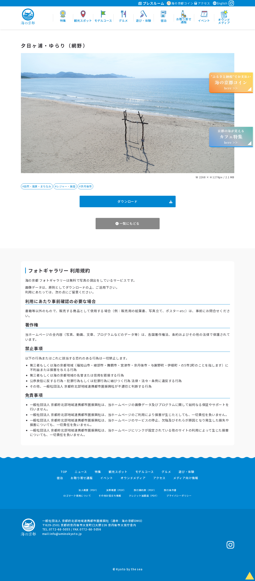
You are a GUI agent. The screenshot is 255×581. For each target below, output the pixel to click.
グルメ (166, 471)
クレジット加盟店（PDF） (144, 495)
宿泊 (60, 478)
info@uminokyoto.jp (66, 534)
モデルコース (144, 471)
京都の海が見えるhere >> (230, 137)
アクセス (202, 3)
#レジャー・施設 (65, 186)
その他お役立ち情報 (110, 495)
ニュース (81, 471)
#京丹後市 (85, 186)
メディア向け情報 (185, 478)
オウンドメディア (133, 478)
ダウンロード (144, 201)
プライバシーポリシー (179, 495)
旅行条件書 (170, 490)
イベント (106, 478)
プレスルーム (151, 3)
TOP (64, 471)
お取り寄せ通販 (82, 478)
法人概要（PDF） (89, 490)
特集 (98, 471)
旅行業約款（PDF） (145, 490)
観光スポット (118, 471)
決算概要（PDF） (116, 490)
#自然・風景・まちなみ (36, 186)
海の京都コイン (180, 3)
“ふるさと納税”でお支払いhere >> (231, 82)
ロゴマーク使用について (77, 495)
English (220, 3)
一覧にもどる (127, 223)
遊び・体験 (186, 471)
